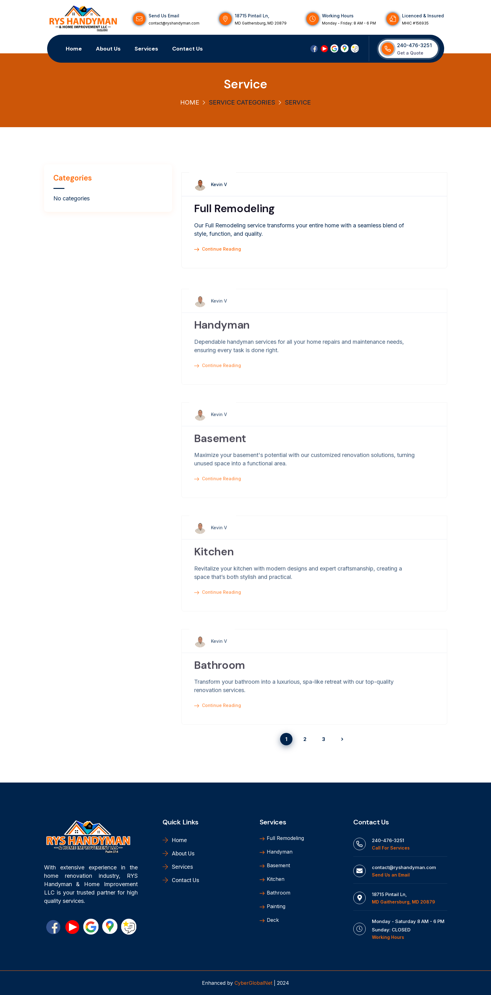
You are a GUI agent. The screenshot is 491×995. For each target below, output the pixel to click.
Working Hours (338, 15)
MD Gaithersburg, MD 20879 (261, 23)
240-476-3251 (414, 45)
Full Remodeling (234, 209)
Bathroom (219, 674)
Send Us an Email (391, 874)
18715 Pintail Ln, (252, 15)
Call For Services (391, 847)
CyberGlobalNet (253, 983)
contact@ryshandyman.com (174, 23)
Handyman (222, 334)
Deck (269, 920)
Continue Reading (217, 249)
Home (189, 102)
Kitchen (214, 561)
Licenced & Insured (423, 15)
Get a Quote (410, 53)
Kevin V (219, 185)
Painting (272, 906)
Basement (220, 447)
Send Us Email (164, 15)
